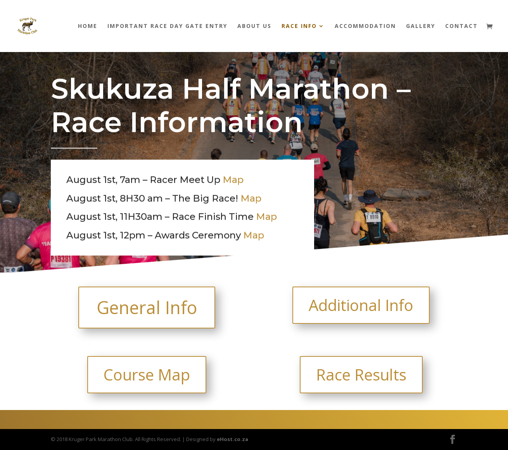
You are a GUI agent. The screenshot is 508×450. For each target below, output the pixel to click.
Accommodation (365, 26)
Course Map (147, 374)
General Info (147, 307)
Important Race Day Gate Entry (167, 26)
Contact (461, 26)
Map (225, 175)
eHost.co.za (232, 439)
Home (87, 26)
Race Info (299, 26)
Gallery (420, 26)
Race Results (361, 374)
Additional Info (361, 305)
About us (254, 26)
